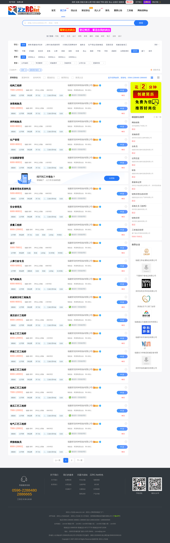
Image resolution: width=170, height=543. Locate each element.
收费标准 (68, 480)
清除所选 (156, 70)
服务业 (82, 45)
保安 (102, 36)
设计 (120, 36)
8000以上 (62, 57)
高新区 (114, 51)
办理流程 (68, 484)
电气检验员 (16, 279)
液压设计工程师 (18, 315)
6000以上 (51, 57)
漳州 (73, 2)
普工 (62, 36)
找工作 (63, 10)
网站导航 (155, 2)
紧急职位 (50, 77)
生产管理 (14, 140)
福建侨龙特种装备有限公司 (80, 85)
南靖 (98, 2)
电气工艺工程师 (18, 424)
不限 (23, 51)
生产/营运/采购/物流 (95, 45)
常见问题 (82, 480)
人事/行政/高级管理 (52, 45)
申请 (122, 90)
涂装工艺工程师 (18, 369)
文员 (68, 36)
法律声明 (82, 484)
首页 (53, 10)
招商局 (121, 2)
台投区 (115, 2)
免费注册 (20, 2)
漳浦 (82, 2)
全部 (23, 45)
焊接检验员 (16, 442)
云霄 (90, 2)
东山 (110, 2)
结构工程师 (16, 85)
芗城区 (31, 51)
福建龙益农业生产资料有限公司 (142, 197)
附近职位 (86, 10)
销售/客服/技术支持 (35, 45)
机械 (97, 36)
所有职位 (14, 77)
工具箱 (130, 10)
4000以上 (41, 57)
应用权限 (96, 489)
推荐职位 (64, 77)
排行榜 (96, 484)
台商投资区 (124, 51)
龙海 (77, 2)
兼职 (91, 36)
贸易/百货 (109, 45)
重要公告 (118, 10)
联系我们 (54, 484)
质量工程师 (16, 225)
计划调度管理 (17, 158)
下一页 (79, 460)
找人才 (97, 10)
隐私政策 (82, 494)
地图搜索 (96, 480)
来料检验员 (16, 121)
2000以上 (31, 57)
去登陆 (111, 178)
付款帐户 (68, 489)
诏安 (106, 2)
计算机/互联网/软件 (70, 45)
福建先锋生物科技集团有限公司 (142, 150)
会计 (74, 36)
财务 (85, 36)
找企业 (74, 10)
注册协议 (82, 489)
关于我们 (139, 2)
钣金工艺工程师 (18, 333)
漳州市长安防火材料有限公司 (142, 138)
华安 (94, 2)
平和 (102, 2)
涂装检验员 (16, 103)
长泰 (86, 2)
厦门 (143, 51)
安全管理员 (16, 207)
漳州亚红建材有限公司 (139, 209)
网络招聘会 (143, 10)
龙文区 (40, 51)
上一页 (57, 460)
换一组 (158, 117)
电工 (108, 36)
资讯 (107, 10)
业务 (114, 36)
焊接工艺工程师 (18, 351)
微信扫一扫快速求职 (79, 95)
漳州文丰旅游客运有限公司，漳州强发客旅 (146, 185)
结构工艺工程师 (18, 388)
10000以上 (73, 57)
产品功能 (96, 494)
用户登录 (12, 2)
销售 (80, 36)
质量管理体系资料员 (20, 189)
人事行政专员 (17, 261)
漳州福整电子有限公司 (139, 126)
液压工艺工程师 (18, 406)
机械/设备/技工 (121, 45)
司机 (57, 36)
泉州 (150, 51)
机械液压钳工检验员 (20, 297)
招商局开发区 (34, 70)
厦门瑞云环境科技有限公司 (141, 233)
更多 (156, 45)
